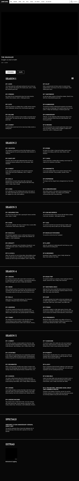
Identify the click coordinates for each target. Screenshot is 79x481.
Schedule (31, 1)
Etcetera (42, 1)
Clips (20, 72)
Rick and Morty (48, 1)
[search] (76, 1)
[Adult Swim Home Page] (4, 1)
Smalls (27, 1)
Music (24, 1)
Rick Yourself (37, 1)
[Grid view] (72, 78)
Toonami (20, 1)
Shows (11, 1)
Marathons (15, 1)
